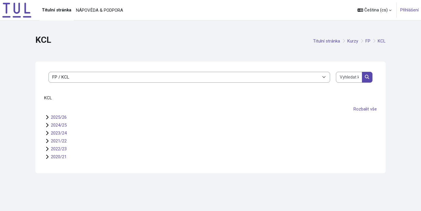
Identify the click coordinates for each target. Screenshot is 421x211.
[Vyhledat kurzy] (349, 77)
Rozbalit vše (365, 109)
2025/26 (59, 117)
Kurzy (352, 41)
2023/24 (59, 133)
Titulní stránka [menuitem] (56, 10)
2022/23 (59, 149)
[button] (374, 10)
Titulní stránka (326, 41)
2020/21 (59, 156)
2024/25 (59, 125)
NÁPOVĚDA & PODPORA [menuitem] (99, 10)
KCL (382, 41)
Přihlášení (409, 10)
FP (367, 41)
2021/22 (59, 141)
